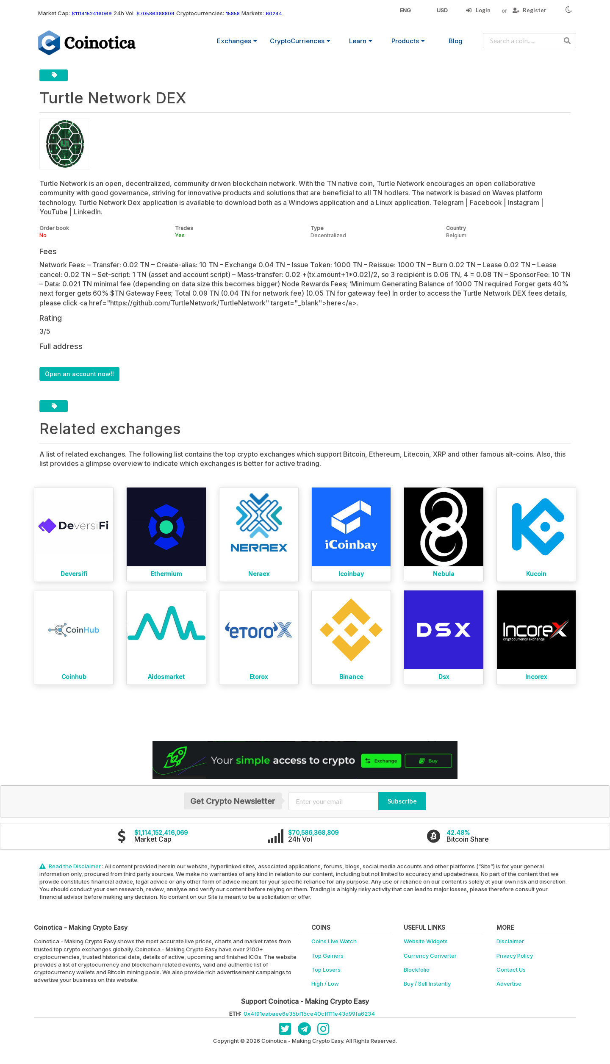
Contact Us (511, 969)
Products (408, 41)
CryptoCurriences (300, 41)
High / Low (325, 983)
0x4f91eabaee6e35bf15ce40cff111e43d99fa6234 (309, 1013)
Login (478, 10)
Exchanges (237, 41)
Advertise (508, 983)
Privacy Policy (514, 955)
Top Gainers (327, 955)
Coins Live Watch (334, 941)
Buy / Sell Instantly (427, 983)
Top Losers (326, 969)
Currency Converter (430, 955)
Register (529, 10)
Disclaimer (510, 941)
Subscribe (402, 801)
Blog (456, 41)
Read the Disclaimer (70, 866)
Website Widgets (426, 941)
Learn (360, 41)
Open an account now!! (79, 373)
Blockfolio (417, 969)
